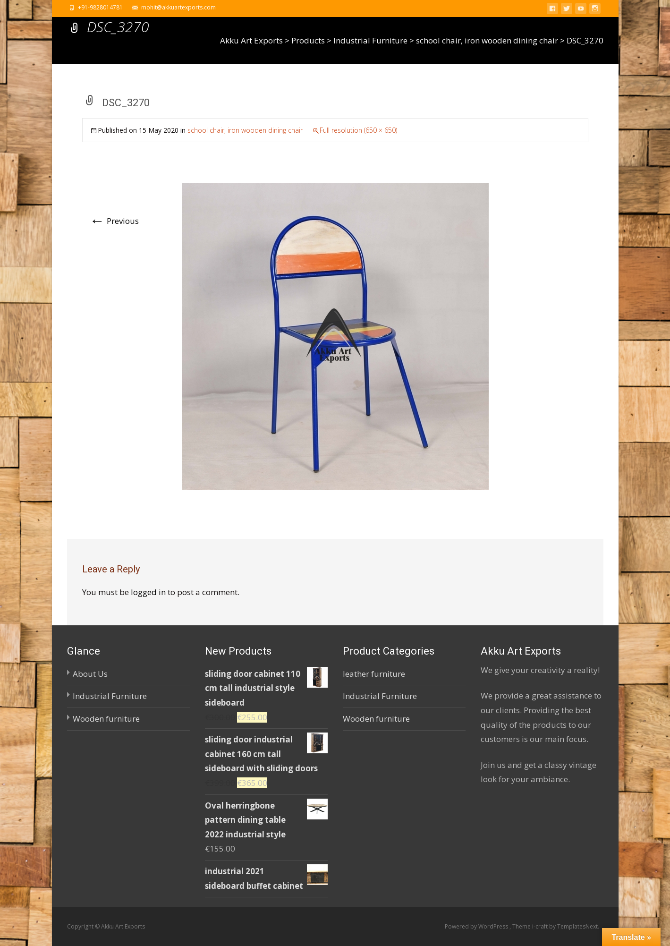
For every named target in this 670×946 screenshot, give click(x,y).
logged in (148, 592)
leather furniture (374, 673)
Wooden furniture (106, 718)
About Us (90, 673)
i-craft (540, 926)
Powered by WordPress (477, 926)
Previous (114, 220)
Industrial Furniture (110, 695)
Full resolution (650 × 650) (358, 130)
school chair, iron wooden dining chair (245, 130)
